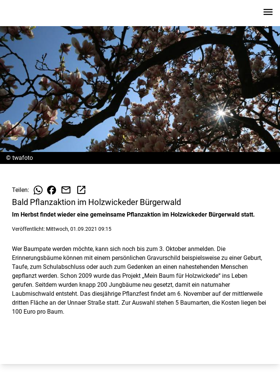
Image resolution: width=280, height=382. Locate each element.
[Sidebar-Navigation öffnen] (268, 13)
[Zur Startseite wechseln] (24, 13)
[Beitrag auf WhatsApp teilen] (38, 190)
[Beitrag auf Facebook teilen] (51, 190)
